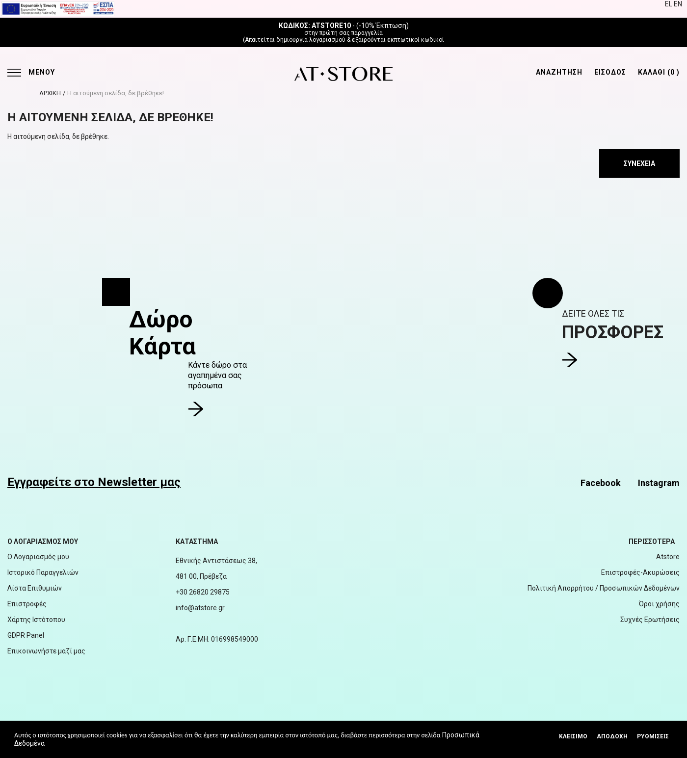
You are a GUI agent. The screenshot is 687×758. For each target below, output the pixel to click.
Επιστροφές (27, 604)
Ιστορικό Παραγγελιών (43, 572)
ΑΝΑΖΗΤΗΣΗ (559, 72)
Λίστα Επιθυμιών (34, 588)
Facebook (601, 483)
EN (678, 4)
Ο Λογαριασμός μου (38, 557)
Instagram (659, 483)
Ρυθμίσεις (653, 736)
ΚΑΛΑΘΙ (659, 72)
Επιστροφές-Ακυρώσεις (640, 572)
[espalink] (57, 8)
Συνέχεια (639, 163)
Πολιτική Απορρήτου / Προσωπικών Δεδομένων (604, 588)
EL (669, 4)
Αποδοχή (612, 736)
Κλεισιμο (573, 736)
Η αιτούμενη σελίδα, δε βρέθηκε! (115, 93)
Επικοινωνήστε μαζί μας (46, 651)
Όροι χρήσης (659, 604)
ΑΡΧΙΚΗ (50, 93)
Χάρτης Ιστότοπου (36, 619)
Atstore (668, 557)
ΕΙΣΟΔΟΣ (610, 72)
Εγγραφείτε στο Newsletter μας (94, 482)
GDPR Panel (25, 635)
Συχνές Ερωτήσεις (650, 619)
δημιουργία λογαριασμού (310, 39)
